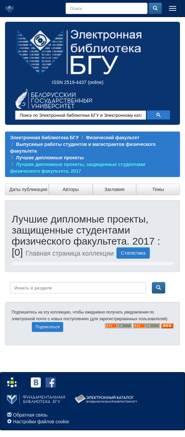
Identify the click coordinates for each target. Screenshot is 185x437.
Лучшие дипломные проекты (50, 157)
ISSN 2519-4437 (69, 82)
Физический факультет (113, 137)
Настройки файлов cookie (41, 421)
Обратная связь (30, 415)
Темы (158, 189)
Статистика (133, 253)
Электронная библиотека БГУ (44, 137)
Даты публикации (28, 189)
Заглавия (114, 189)
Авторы (71, 189)
